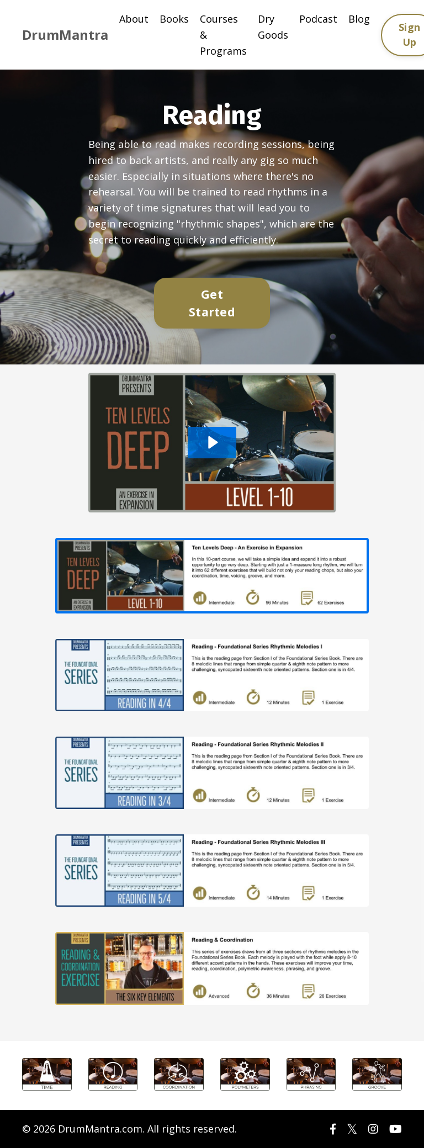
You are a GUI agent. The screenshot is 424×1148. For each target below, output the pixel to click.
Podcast (318, 18)
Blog (359, 18)
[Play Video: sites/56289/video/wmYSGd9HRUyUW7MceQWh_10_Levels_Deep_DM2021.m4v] (212, 442)
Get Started (212, 303)
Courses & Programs (223, 34)
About (134, 18)
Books (174, 18)
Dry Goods (273, 26)
